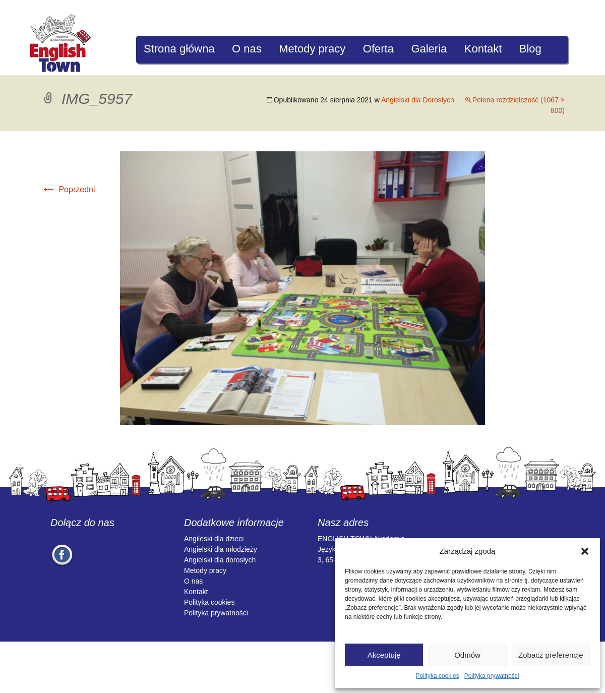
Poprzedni (67, 189)
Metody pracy (312, 48)
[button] (585, 551)
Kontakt (483, 48)
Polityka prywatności (491, 675)
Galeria (429, 48)
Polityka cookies (437, 675)
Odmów (467, 655)
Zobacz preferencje (550, 655)
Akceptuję (384, 655)
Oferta (378, 48)
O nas (247, 48)
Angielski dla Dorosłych (417, 100)
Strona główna (179, 48)
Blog (530, 48)
